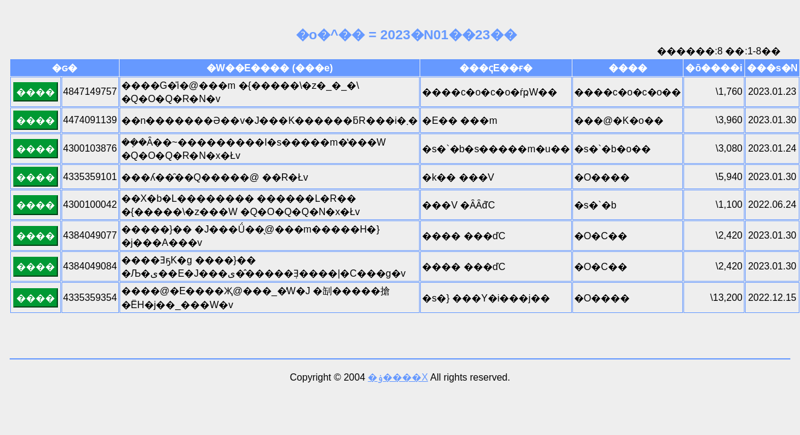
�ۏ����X (398, 377)
